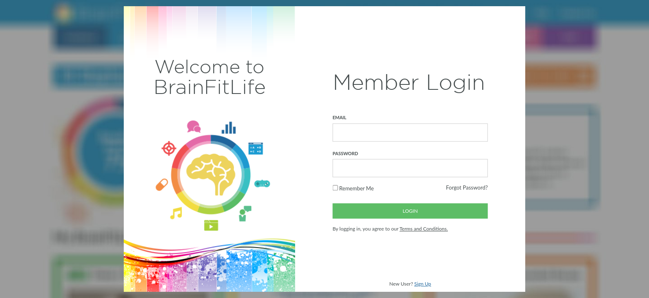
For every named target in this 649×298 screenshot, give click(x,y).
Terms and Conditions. (423, 229)
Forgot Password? (467, 188)
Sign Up (422, 284)
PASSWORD (345, 153)
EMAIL (339, 117)
